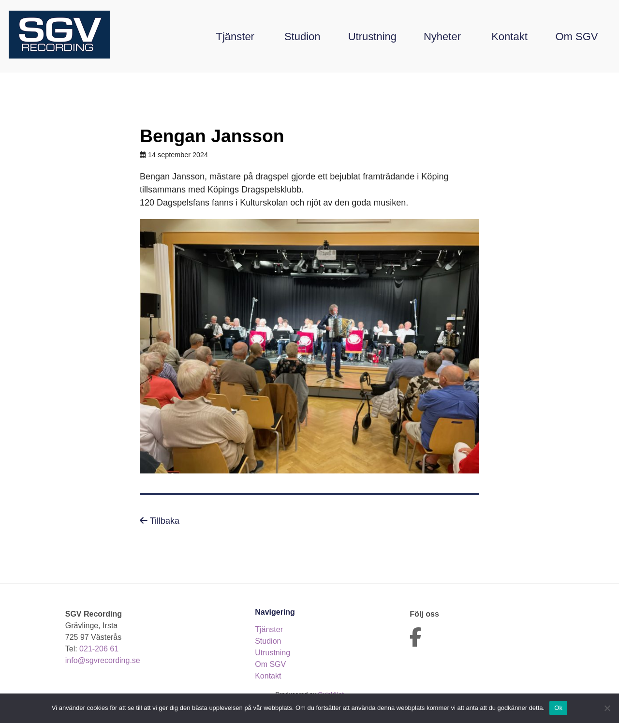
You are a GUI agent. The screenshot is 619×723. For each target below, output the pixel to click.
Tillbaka (159, 521)
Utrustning (372, 36)
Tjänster (235, 36)
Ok (558, 707)
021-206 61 (98, 649)
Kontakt (509, 36)
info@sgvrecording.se (102, 660)
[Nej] (607, 708)
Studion (302, 36)
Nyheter (442, 36)
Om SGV (576, 36)
